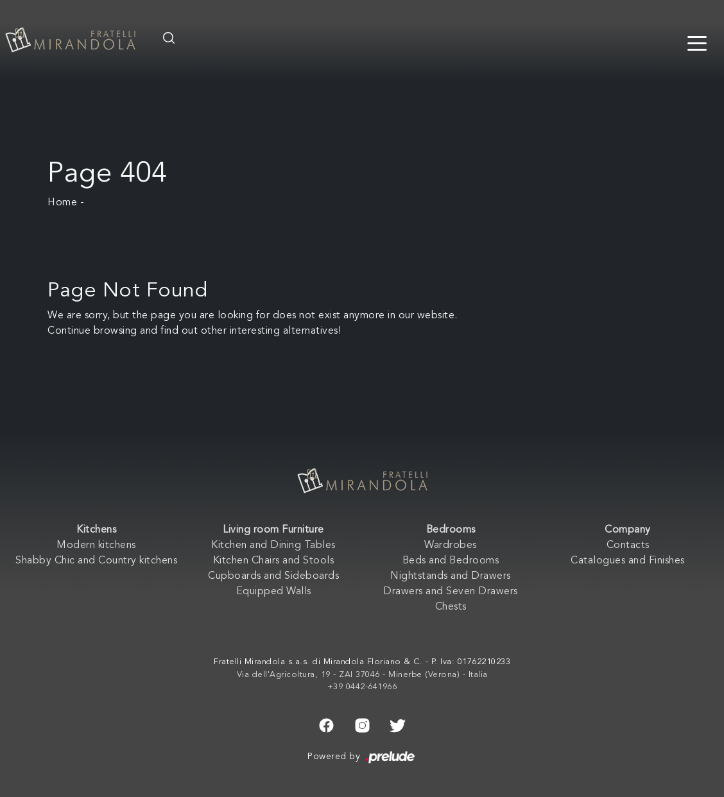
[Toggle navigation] (697, 42)
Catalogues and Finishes (628, 561)
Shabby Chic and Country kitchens (96, 561)
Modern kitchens (96, 545)
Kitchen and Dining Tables (273, 545)
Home (62, 203)
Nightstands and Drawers (450, 576)
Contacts (628, 545)
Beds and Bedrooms (450, 561)
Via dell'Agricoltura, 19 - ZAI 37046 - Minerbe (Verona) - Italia (362, 675)
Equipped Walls (273, 592)
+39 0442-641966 (362, 687)
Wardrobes (450, 545)
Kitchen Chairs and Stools (273, 561)
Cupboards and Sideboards (273, 576)
